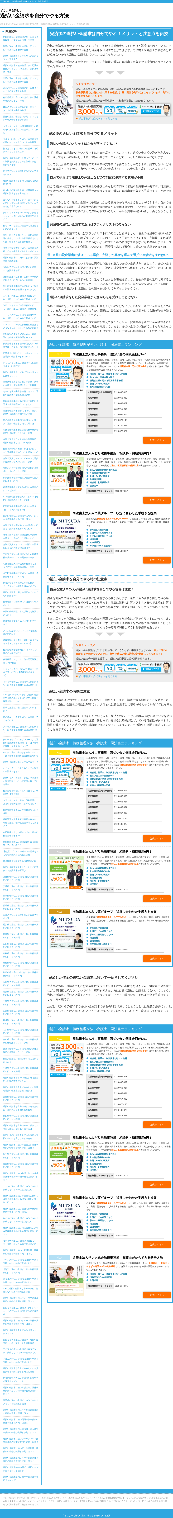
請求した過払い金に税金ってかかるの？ (19, 709)
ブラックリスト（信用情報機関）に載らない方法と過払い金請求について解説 (20, 129)
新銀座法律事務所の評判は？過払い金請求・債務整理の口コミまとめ (20, 403)
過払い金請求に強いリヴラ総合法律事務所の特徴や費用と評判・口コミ (20, 1459)
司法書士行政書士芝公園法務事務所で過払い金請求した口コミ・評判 (20, 431)
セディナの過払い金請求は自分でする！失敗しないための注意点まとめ (19, 1242)
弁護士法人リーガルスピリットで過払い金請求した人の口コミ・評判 (20, 460)
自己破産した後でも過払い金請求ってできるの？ (20, 719)
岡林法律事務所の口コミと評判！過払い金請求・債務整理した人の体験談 (20, 383)
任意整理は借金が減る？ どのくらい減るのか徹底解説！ (20, 651)
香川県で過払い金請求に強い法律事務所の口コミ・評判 (20, 926)
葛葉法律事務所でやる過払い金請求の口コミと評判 (20, 489)
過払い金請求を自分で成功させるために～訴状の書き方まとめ (20, 1079)
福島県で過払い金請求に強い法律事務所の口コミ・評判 (20, 1098)
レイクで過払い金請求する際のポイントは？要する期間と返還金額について (20, 754)
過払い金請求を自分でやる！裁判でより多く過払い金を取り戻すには (20, 1127)
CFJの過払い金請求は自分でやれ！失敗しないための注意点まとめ (20, 1290)
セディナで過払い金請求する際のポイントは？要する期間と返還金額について (20, 685)
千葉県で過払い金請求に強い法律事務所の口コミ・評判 (20, 1070)
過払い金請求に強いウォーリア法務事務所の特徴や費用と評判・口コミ (20, 1300)
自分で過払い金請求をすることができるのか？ (20, 173)
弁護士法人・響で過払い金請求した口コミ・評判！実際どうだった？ (20, 527)
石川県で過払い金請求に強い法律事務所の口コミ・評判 (20, 1031)
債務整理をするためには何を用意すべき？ (20, 623)
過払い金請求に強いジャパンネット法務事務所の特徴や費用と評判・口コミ (20, 1440)
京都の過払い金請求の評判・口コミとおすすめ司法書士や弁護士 (20, 89)
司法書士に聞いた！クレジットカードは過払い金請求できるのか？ (20, 355)
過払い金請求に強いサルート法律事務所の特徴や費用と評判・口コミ (20, 1322)
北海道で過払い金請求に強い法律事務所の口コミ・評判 (20, 1271)
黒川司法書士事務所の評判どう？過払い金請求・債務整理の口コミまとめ (20, 288)
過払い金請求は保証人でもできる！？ (20, 762)
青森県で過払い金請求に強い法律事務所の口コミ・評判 (20, 1165)
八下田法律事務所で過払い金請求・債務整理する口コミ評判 (20, 575)
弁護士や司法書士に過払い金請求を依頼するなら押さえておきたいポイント (20, 250)
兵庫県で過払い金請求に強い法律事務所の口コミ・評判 (20, 984)
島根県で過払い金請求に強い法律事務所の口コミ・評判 (20, 955)
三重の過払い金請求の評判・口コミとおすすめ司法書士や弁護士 (20, 80)
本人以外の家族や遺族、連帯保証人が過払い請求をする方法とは (20, 192)
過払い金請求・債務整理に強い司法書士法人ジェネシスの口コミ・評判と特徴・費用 (20, 68)
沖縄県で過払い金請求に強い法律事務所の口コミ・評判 (20, 878)
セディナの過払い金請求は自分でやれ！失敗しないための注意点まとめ (19, 316)
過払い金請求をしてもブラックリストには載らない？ (20, 374)
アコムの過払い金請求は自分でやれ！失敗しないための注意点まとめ (20, 1360)
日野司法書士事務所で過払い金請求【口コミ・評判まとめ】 (19, 508)
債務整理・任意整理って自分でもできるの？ (20, 603)
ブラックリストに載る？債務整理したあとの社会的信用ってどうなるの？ (20, 802)
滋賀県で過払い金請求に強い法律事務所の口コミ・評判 (20, 993)
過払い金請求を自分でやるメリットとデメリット (20, 1332)
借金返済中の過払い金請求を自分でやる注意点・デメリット (20, 1379)
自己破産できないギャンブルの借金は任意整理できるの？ (20, 834)
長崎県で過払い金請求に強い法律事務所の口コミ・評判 (20, 907)
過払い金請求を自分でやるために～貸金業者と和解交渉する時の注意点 (20, 1370)
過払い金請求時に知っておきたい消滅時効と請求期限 (20, 259)
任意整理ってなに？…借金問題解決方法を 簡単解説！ (20, 661)
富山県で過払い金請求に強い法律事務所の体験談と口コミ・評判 (20, 1041)
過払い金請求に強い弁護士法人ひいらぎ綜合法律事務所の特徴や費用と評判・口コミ (20, 1199)
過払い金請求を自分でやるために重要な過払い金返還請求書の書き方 (20, 1089)
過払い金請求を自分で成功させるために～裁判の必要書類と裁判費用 (20, 1108)
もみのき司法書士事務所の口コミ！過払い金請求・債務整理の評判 (20, 393)
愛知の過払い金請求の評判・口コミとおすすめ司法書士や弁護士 (20, 118)
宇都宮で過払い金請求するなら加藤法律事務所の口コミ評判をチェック (20, 556)
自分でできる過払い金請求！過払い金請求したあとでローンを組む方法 (20, 1341)
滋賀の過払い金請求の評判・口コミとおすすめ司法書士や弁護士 (20, 48)
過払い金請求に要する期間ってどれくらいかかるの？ (20, 594)
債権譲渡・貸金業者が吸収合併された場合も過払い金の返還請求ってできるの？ (20, 822)
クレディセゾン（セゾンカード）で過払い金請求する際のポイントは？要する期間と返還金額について (20, 742)
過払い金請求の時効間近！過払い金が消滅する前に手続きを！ (20, 1469)
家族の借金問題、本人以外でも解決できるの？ (20, 613)
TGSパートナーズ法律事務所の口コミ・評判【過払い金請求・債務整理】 (20, 307)
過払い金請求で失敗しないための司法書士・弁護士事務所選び (20, 869)
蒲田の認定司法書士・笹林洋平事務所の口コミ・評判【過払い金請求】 (20, 278)
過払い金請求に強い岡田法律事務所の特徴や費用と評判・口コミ (20, 1421)
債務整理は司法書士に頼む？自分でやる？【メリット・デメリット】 (20, 642)
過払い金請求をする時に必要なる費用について (20, 182)
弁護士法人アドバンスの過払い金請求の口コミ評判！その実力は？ (20, 546)
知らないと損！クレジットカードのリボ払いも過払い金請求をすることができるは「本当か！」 (20, 203)
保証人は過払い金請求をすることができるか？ (20, 1060)
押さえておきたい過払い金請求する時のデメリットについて (20, 150)
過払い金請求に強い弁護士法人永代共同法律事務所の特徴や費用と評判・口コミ (20, 1176)
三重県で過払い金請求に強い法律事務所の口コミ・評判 (20, 1003)
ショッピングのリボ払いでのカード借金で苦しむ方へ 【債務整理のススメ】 (20, 672)
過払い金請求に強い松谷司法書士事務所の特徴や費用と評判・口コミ (20, 1252)
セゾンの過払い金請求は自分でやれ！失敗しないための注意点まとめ (20, 1261)
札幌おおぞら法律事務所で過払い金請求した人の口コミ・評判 (20, 469)
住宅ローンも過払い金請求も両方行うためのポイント (20, 227)
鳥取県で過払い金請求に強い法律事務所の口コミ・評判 (20, 964)
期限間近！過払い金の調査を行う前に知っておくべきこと (20, 843)
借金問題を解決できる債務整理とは (19, 861)
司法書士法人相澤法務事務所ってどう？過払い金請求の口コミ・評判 (19, 565)
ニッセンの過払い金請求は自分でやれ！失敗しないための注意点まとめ (19, 297)
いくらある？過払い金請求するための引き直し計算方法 (20, 364)
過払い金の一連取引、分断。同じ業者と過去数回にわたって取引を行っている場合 (20, 781)
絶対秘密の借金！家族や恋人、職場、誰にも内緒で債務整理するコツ (20, 336)
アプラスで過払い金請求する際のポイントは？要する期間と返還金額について (20, 730)
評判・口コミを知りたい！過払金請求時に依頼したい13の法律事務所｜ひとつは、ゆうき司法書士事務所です (21, 238)
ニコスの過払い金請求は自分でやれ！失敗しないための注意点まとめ (20, 1188)
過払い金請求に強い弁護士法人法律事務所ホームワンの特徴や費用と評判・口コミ (20, 1390)
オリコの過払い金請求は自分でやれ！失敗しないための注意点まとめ (20, 1280)
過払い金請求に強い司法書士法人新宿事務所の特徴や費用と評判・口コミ (20, 1431)
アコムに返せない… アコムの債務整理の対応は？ (20, 632)
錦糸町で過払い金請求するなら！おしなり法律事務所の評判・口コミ (20, 517)
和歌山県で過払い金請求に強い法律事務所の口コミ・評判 (20, 974)
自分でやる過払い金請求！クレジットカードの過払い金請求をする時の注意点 (20, 1311)
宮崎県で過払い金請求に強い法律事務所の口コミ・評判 (20, 888)
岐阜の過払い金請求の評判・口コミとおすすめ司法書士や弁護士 (20, 109)
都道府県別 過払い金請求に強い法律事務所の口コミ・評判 (20, 99)
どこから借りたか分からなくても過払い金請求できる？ (20, 770)
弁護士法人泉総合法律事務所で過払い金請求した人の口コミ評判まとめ (20, 537)
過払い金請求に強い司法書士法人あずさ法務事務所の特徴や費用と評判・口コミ (20, 1231)
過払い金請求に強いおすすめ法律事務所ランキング (20, 1478)
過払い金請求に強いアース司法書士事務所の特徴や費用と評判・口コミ (20, 1450)
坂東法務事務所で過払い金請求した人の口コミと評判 (20, 479)
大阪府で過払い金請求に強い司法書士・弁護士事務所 (19, 269)
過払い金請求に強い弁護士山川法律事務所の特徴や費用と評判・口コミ (20, 1146)
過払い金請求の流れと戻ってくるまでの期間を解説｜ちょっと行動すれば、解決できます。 (20, 161)
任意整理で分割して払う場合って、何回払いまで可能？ (20, 792)
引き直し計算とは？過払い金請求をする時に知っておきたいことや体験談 (20, 141)
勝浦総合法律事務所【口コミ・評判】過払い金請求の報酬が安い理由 (20, 412)
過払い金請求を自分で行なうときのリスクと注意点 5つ (20, 57)
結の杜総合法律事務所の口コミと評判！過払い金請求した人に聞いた (19, 422)
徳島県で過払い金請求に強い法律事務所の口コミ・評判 (20, 936)
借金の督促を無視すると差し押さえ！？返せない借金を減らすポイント (20, 584)
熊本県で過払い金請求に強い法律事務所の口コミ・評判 (20, 897)
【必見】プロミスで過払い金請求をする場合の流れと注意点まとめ (20, 853)
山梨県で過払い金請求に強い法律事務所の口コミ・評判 (20, 1012)
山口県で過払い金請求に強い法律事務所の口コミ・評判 (20, 945)
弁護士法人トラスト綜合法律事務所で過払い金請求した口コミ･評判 (20, 441)
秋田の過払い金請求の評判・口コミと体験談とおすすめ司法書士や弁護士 (20, 38)
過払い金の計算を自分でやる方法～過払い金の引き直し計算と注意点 (20, 1137)
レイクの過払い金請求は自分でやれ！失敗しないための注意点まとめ (20, 1220)
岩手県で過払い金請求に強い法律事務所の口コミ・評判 (20, 1156)
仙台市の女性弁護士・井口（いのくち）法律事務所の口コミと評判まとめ (20, 450)
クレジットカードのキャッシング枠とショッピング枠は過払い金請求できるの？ (20, 215)
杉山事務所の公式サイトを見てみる (98, 118)
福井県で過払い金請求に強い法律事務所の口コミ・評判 (20, 1022)
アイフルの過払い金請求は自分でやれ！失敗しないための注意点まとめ (19, 1351)
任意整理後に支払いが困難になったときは (20, 811)
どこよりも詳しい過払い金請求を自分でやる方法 (87, 1515)
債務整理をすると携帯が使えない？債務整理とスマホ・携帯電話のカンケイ (20, 345)
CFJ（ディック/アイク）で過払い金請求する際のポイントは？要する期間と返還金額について (21, 697)
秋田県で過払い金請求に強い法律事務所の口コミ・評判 (20, 1117)
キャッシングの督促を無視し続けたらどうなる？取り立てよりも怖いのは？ (20, 326)
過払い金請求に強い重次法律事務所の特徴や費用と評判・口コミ (20, 1210)
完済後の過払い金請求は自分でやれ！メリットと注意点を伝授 (20, 1402)
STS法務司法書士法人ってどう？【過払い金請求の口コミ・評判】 (20, 498)
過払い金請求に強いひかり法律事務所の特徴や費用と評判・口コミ (20, 1412)
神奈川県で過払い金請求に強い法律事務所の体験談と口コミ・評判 (20, 1050)
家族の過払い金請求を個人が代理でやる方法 (20, 917)
